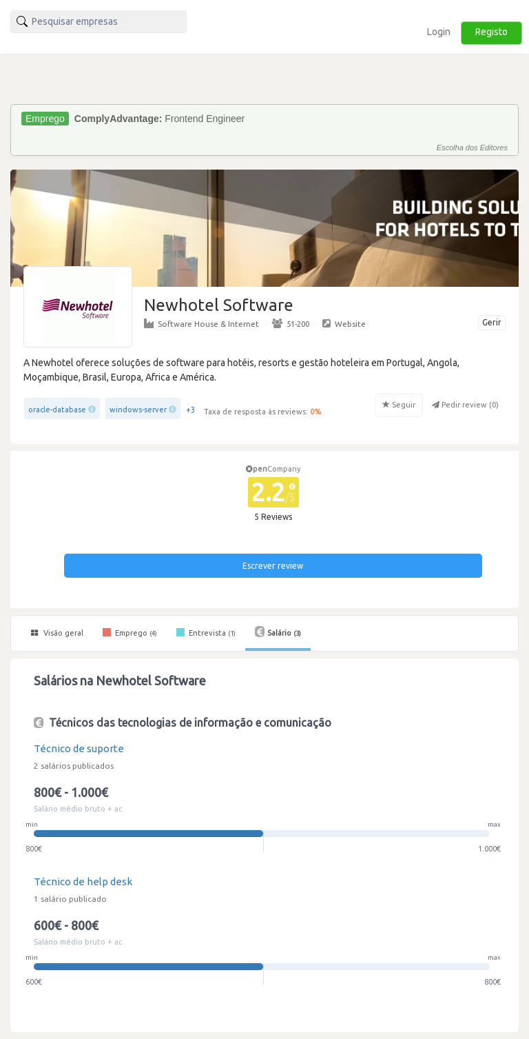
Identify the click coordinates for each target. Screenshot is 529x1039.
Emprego (130, 632)
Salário (278, 631)
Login (438, 31)
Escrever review (272, 565)
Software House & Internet (201, 323)
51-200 (290, 323)
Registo (491, 31)
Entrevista (206, 632)
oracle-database (57, 409)
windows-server (138, 409)
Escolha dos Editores (472, 147)
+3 (191, 409)
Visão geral (57, 633)
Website (344, 323)
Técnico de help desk (83, 881)
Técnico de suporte (79, 748)
